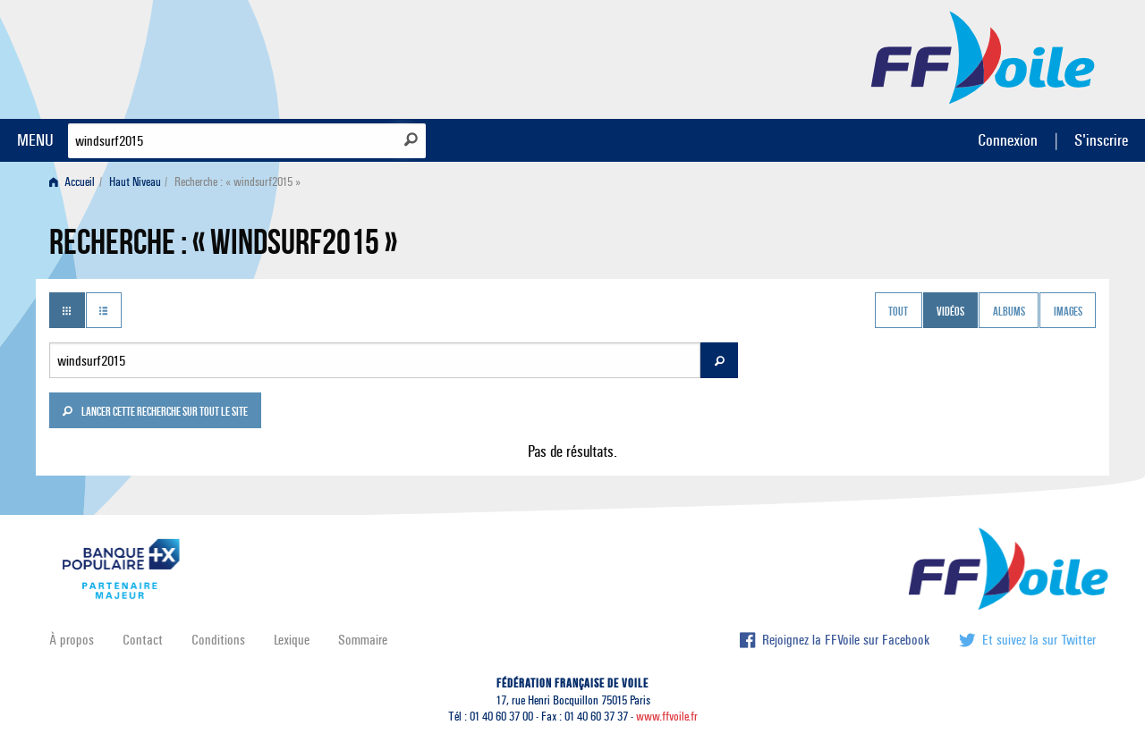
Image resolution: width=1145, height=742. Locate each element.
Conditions (218, 639)
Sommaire (362, 639)
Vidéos (950, 312)
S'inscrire (1101, 140)
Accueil (72, 182)
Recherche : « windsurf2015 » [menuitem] (237, 182)
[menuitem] (75, 182)
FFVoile (983, 56)
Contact (143, 639)
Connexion (1008, 140)
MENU (35, 140)
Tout (898, 312)
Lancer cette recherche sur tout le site (155, 413)
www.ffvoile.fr (667, 716)
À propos (71, 639)
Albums (1009, 312)
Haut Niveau (135, 182)
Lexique (292, 639)
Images (1068, 312)
